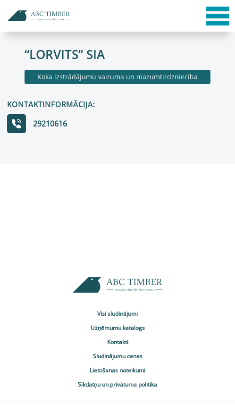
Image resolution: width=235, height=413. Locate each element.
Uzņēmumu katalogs (118, 328)
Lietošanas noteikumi (117, 370)
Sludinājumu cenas (118, 356)
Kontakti (117, 342)
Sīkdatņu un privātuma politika (117, 384)
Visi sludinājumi (117, 314)
